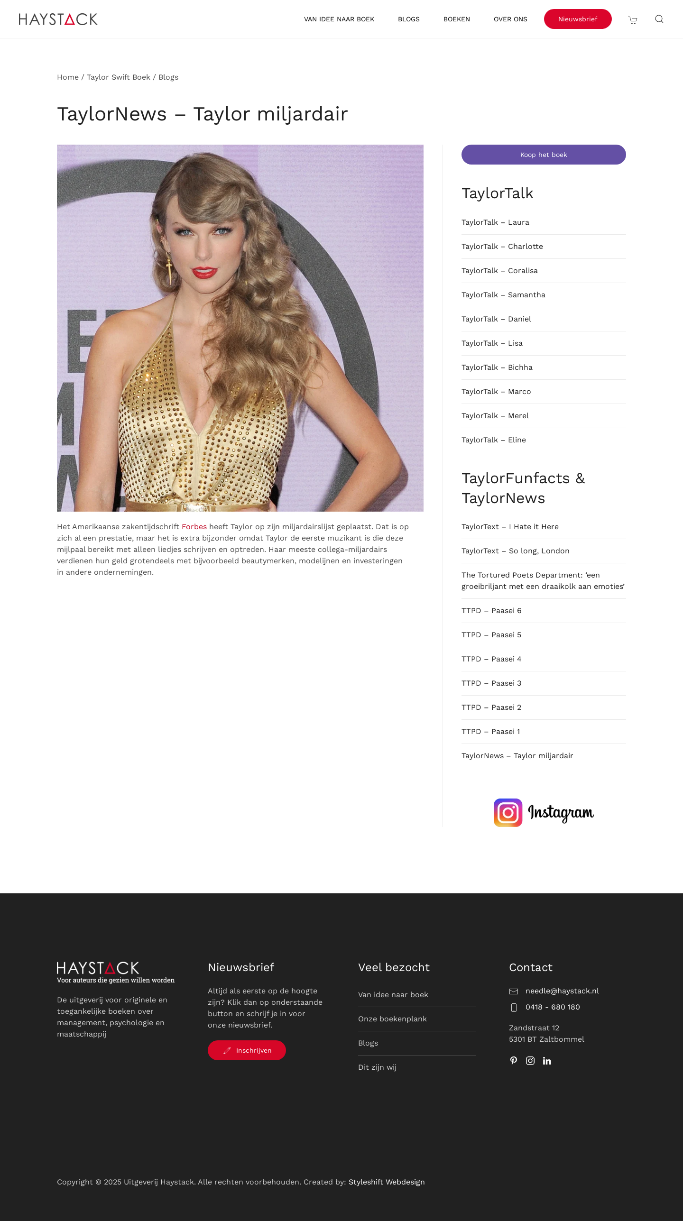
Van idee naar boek (393, 994)
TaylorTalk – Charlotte (502, 246)
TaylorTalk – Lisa (492, 343)
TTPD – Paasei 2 (491, 707)
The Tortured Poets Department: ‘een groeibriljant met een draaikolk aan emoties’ (543, 580)
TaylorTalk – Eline (493, 439)
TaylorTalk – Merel (495, 415)
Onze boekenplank (392, 1018)
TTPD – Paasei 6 (491, 610)
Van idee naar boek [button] (339, 19)
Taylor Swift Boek (118, 77)
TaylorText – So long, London (515, 550)
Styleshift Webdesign (387, 1181)
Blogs (409, 19)
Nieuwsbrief (578, 19)
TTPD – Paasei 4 (491, 658)
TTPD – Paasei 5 (491, 634)
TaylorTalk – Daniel (496, 318)
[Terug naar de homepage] (60, 19)
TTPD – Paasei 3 (491, 683)
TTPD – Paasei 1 (490, 731)
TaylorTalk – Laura (495, 222)
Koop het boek (543, 154)
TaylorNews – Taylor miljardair (517, 755)
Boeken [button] (456, 19)
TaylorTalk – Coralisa (499, 270)
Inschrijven (247, 1050)
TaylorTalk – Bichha (497, 367)
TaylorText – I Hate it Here (510, 526)
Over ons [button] (510, 19)
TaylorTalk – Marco (496, 391)
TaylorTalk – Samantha (503, 294)
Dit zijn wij (377, 1067)
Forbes (194, 526)
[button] (633, 19)
